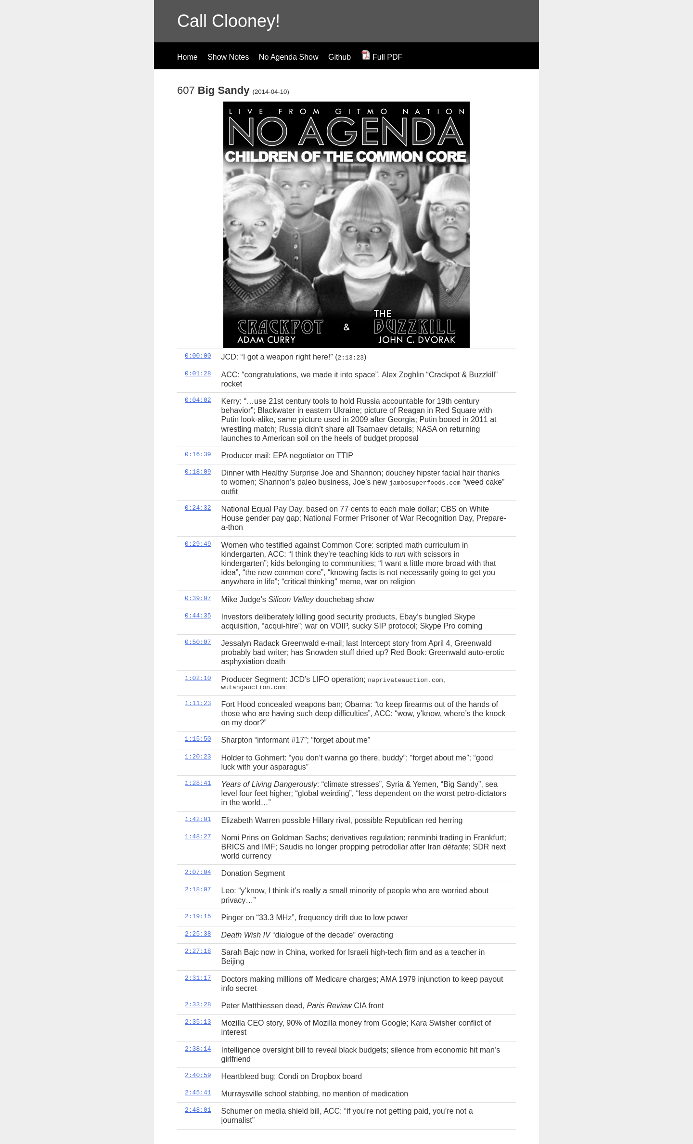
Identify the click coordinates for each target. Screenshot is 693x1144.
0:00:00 (198, 355)
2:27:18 (198, 950)
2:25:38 (198, 933)
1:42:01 (198, 818)
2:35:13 (198, 1021)
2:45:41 (198, 1092)
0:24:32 (198, 507)
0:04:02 (198, 400)
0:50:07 (198, 641)
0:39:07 (198, 597)
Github (339, 57)
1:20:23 (198, 755)
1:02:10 (198, 677)
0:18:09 (198, 471)
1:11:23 (198, 702)
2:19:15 (198, 916)
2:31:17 (198, 977)
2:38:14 (198, 1047)
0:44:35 (198, 615)
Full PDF (382, 57)
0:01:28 (198, 373)
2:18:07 (198, 889)
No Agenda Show (289, 57)
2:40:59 (198, 1074)
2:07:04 (198, 871)
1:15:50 (198, 738)
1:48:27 (198, 836)
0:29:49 (198, 543)
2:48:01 (198, 1109)
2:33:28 (198, 1004)
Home (187, 57)
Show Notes (228, 57)
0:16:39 (198, 454)
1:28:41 (198, 782)
